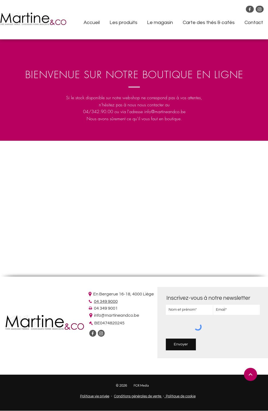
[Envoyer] (181, 344)
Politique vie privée (94, 396)
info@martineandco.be (164, 111)
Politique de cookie (180, 396)
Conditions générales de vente (138, 396)
